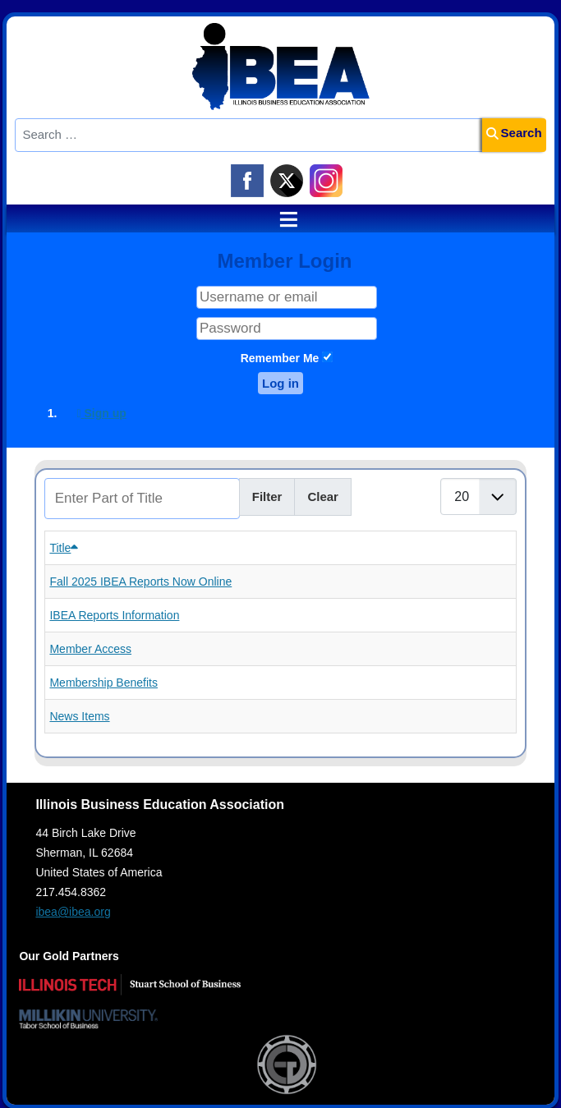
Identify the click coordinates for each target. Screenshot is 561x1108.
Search (514, 133)
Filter (267, 496)
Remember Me (280, 358)
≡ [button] (280, 219)
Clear (322, 496)
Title (63, 547)
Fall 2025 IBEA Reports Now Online (140, 581)
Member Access (90, 648)
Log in (280, 383)
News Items (79, 716)
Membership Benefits (103, 682)
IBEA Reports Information (114, 615)
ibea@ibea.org (72, 911)
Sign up (101, 413)
